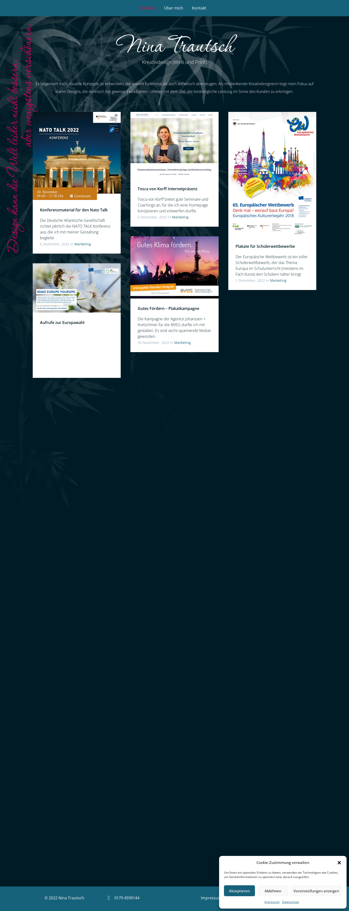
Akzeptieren (239, 890)
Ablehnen (273, 890)
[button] (339, 862)
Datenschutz (290, 902)
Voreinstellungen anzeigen (316, 890)
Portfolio (147, 8)
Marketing (82, 244)
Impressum (272, 902)
